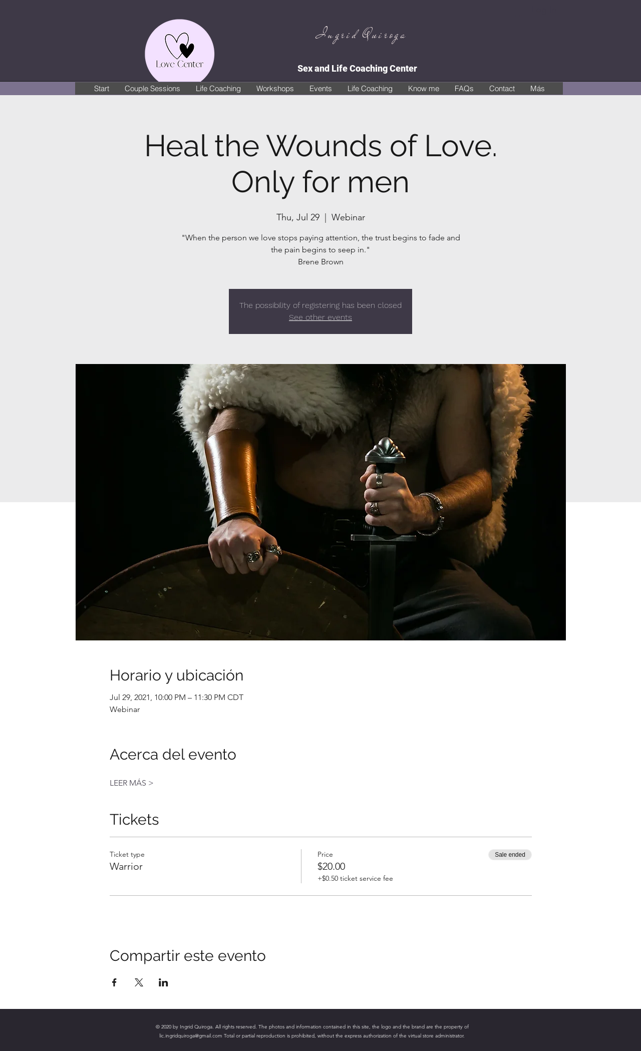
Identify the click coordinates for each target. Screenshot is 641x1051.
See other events (320, 317)
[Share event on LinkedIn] (163, 982)
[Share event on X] (139, 982)
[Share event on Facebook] (114, 982)
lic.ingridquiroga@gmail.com (190, 1035)
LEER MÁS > (132, 783)
